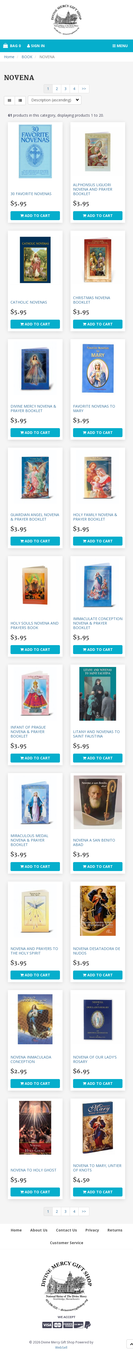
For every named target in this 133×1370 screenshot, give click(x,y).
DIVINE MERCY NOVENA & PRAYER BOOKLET (33, 408)
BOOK (27, 56)
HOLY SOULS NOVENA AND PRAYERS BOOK (35, 625)
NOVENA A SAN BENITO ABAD (94, 842)
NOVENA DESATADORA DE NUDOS (96, 951)
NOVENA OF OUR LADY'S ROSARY (95, 1059)
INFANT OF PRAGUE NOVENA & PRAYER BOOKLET (28, 732)
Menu (120, 45)
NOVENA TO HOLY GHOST (34, 1170)
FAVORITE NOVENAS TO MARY (94, 408)
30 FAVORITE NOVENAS (31, 193)
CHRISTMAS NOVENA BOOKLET (91, 300)
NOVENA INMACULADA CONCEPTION (31, 1059)
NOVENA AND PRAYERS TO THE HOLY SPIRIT (34, 951)
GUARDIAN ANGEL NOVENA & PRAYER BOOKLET (35, 517)
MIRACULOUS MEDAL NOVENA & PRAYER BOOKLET (29, 840)
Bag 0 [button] (12, 45)
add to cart (35, 215)
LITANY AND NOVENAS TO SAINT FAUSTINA (96, 734)
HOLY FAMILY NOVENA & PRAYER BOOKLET (95, 517)
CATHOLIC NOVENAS (29, 302)
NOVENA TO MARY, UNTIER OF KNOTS (97, 1168)
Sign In (36, 45)
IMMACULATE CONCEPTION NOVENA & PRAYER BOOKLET (97, 623)
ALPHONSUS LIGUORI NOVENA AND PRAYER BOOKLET (92, 189)
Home (9, 56)
